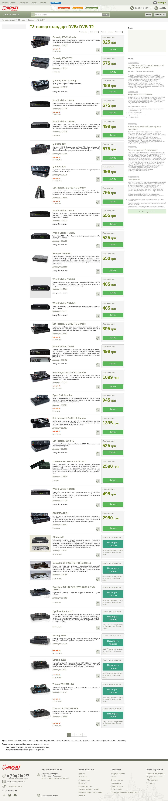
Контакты (43, 3)
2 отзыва (56, 135)
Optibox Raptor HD (62, 611)
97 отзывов (56, 677)
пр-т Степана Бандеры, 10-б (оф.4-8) (55, 778)
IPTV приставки (152, 780)
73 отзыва (56, 51)
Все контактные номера (16, 782)
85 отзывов (56, 627)
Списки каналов (117, 780)
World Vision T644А (63, 210)
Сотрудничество (84, 780)
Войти (148, 14)
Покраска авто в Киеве (155, 777)
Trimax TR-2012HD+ (63, 684)
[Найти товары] (68, 14)
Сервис (34, 3)
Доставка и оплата (9, 3)
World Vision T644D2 (63, 279)
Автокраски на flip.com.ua (156, 774)
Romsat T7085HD (61, 253)
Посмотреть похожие (113, 544)
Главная (81, 774)
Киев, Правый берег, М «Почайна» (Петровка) (51, 775)
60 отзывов (56, 160)
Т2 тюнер (150, 783)
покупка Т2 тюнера (142, 182)
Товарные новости (118, 774)
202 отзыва (56, 388)
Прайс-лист (23, 3)
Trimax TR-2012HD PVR (65, 708)
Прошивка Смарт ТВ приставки (90, 792)
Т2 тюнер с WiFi (134, 180)
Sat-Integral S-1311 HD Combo (69, 372)
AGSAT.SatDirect (117, 786)
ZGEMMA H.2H (60, 513)
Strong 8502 (59, 660)
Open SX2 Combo (62, 395)
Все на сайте (147, 212)
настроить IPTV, (150, 189)
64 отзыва (56, 603)
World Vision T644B (63, 346)
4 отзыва (56, 72)
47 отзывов (56, 726)
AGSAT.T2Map (116, 789)
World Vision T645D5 (63, 489)
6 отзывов (56, 114)
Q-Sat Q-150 (59, 144)
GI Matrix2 (58, 537)
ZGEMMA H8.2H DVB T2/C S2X (69, 461)
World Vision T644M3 (63, 303)
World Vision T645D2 (63, 233)
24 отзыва (56, 204)
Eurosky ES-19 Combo (64, 37)
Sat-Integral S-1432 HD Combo (69, 418)
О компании (82, 777)
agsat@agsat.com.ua (14, 786)
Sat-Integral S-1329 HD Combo (69, 324)
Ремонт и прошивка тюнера (88, 789)
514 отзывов (57, 653)
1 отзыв (55, 480)
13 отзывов (56, 340)
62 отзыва (56, 434)
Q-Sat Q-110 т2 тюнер (64, 80)
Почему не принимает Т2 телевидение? (142, 150)
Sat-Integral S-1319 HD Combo (69, 187)
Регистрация (160, 14)
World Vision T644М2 (63, 121)
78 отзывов (56, 554)
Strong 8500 (59, 635)
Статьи (113, 777)
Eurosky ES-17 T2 (62, 58)
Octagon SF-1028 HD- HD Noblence (71, 563)
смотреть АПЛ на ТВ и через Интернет (150, 190)
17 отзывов (56, 181)
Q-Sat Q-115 (59, 166)
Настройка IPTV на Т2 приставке (140, 94)
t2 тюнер (12, 740)
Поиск (105, 14)
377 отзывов (57, 701)
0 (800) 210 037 (18, 776)
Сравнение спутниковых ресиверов (124, 792)
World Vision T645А (63, 100)
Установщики (116, 783)
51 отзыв (56, 411)
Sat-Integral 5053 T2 (63, 441)
